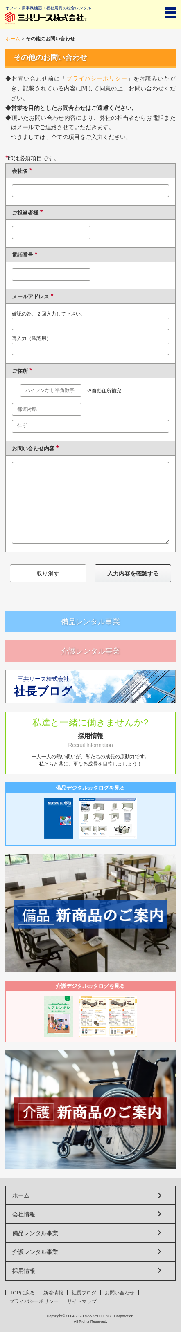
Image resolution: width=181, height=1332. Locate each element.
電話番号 (22, 255)
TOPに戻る (22, 1292)
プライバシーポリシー (96, 78)
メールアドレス (30, 296)
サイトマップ (82, 1301)
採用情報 (23, 1270)
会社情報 (23, 1214)
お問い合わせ (119, 1292)
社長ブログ (84, 1292)
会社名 (20, 171)
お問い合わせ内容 (33, 448)
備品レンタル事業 (90, 622)
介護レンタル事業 (90, 651)
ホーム (12, 39)
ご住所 (20, 371)
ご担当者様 (25, 213)
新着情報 (53, 1292)
